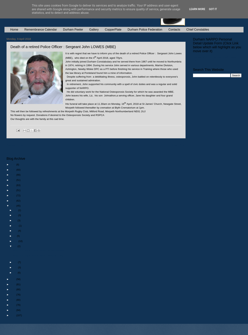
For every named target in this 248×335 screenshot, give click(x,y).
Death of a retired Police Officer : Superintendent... (39, 250)
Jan (15, 272)
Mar (15, 262)
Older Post (178, 145)
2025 (13, 169)
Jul (15, 236)
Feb (15, 267)
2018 (13, 205)
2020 (13, 195)
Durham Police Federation (145, 29)
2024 (13, 174)
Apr (15, 246)
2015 (13, 289)
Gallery (94, 29)
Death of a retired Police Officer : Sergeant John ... (39, 255)
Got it (213, 9)
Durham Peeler (73, 29)
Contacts (174, 29)
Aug (15, 230)
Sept (16, 225)
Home (14, 29)
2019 (13, 200)
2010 (13, 315)
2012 (13, 304)
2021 (13, 190)
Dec (15, 210)
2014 (13, 294)
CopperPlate (113, 29)
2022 (13, 185)
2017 (13, 279)
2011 (13, 310)
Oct (15, 220)
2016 (13, 284)
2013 (13, 299)
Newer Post (15, 145)
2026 (13, 164)
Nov (15, 215)
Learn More (197, 9)
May (15, 241)
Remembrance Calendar (40, 29)
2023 (13, 180)
